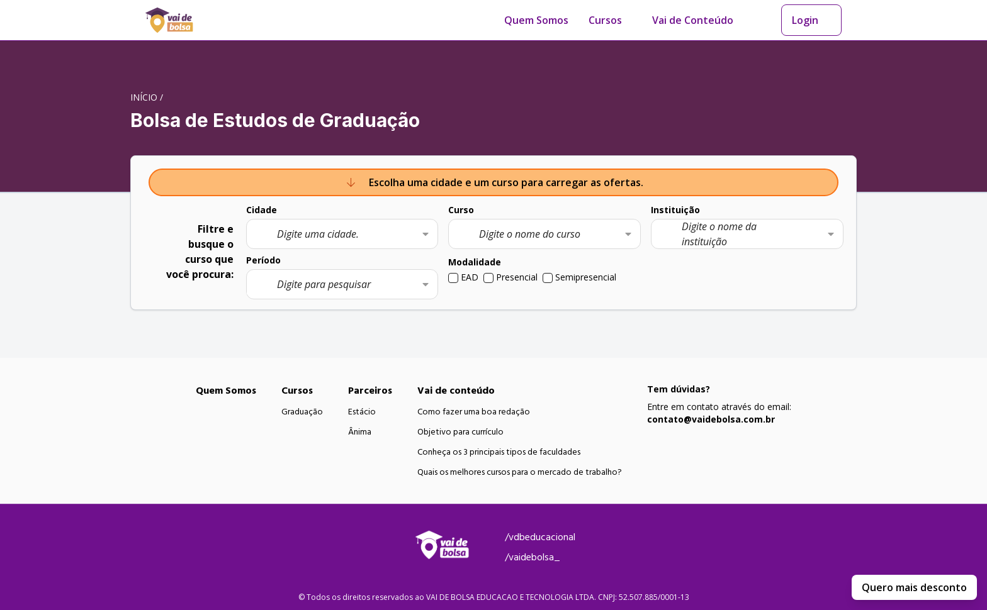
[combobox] (342, 234)
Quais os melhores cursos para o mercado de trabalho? (519, 472)
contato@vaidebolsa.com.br (711, 419)
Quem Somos (536, 20)
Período (263, 260)
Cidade (261, 210)
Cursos (605, 20)
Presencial (517, 277)
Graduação (302, 412)
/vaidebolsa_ (532, 557)
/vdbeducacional (540, 537)
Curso (461, 210)
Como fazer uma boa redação (473, 412)
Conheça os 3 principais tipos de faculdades (498, 452)
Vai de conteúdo (456, 390)
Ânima (359, 432)
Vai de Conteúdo (692, 20)
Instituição (675, 210)
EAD (469, 277)
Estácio (362, 412)
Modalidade (474, 262)
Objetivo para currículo (460, 432)
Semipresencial (585, 277)
